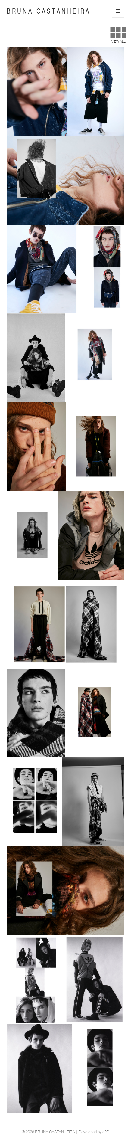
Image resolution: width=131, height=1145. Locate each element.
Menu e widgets (118, 17)
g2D (105, 1132)
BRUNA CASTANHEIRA (48, 11)
